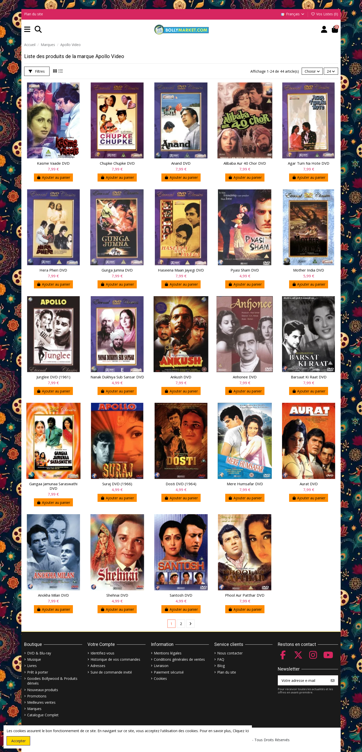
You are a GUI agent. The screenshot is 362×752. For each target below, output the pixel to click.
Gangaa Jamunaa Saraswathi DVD (53, 486)
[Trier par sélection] (312, 71)
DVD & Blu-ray (39, 653)
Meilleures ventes (41, 702)
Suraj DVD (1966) (117, 483)
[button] (27, 29)
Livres (32, 665)
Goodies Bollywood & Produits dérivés (52, 681)
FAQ (220, 659)
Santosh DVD (181, 595)
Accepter (18, 740)
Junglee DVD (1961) (53, 376)
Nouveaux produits (42, 689)
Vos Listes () (324, 14)
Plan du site (33, 14)
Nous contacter (230, 653)
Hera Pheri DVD (53, 270)
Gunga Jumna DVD (117, 270)
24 (331, 71)
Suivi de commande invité (111, 672)
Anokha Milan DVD (53, 595)
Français (293, 14)
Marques (34, 708)
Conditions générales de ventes (179, 659)
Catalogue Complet (43, 715)
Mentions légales (168, 653)
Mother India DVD (308, 270)
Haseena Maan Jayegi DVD (181, 270)
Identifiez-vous (102, 653)
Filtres (37, 71)
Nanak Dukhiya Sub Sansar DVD (117, 376)
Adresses (97, 665)
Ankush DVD (180, 376)
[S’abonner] (332, 680)
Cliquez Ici (241, 730)
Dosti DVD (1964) (181, 483)
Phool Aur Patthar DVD (244, 595)
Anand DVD (181, 163)
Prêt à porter (37, 672)
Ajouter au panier (53, 177)
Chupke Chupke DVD (117, 163)
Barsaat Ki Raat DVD (309, 376)
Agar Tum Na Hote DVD (308, 163)
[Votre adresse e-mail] (303, 680)
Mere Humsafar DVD (245, 483)
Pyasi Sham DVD (245, 270)
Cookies (160, 678)
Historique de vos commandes (115, 659)
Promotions (37, 696)
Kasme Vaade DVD (53, 163)
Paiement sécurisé (169, 672)
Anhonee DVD (245, 376)
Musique (34, 659)
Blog (221, 665)
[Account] (324, 29)
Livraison (161, 665)
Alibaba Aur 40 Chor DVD (244, 163)
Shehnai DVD (117, 595)
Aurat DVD (309, 483)
